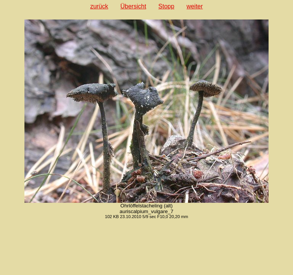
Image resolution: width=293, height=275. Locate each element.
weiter (195, 6)
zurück (99, 6)
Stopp (166, 6)
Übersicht (133, 6)
